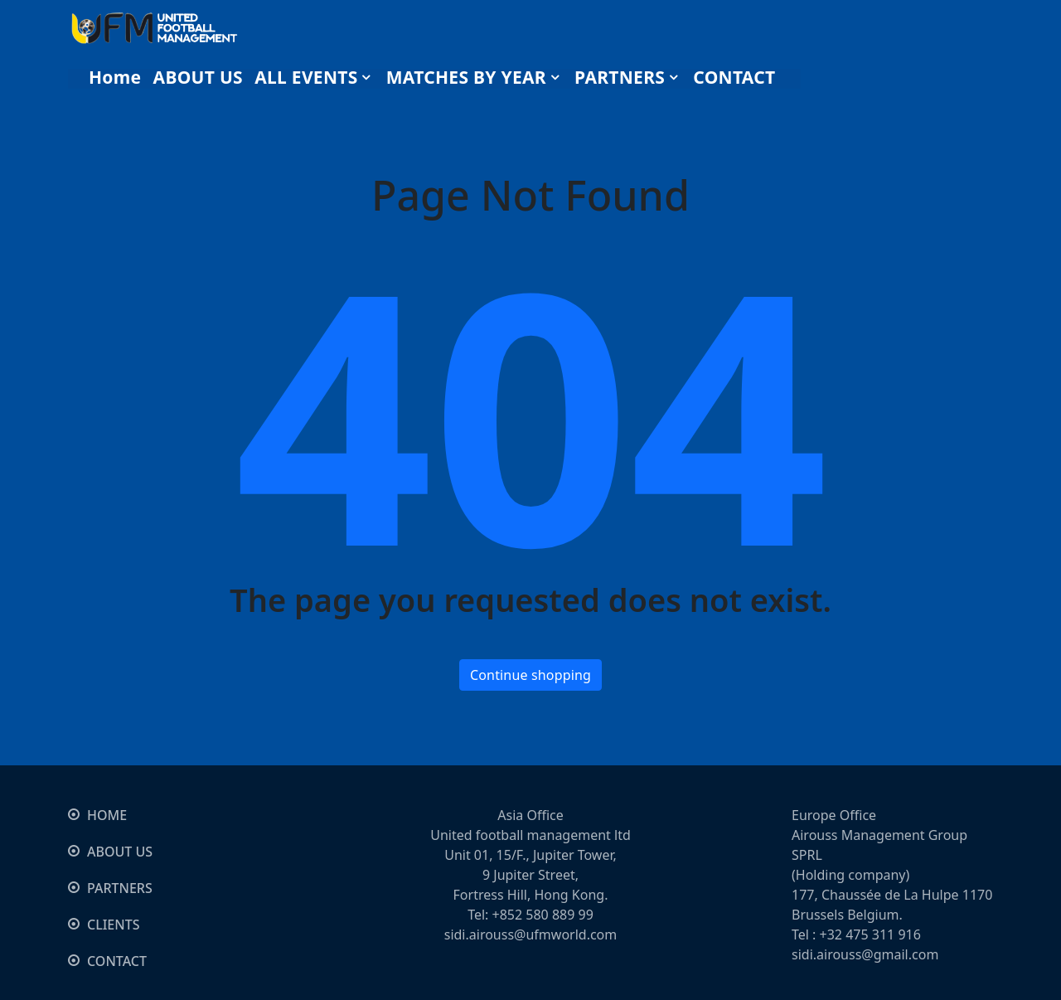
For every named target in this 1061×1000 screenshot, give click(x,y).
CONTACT (117, 961)
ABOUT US (120, 851)
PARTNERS (120, 888)
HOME (107, 815)
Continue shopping (530, 675)
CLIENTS (113, 924)
